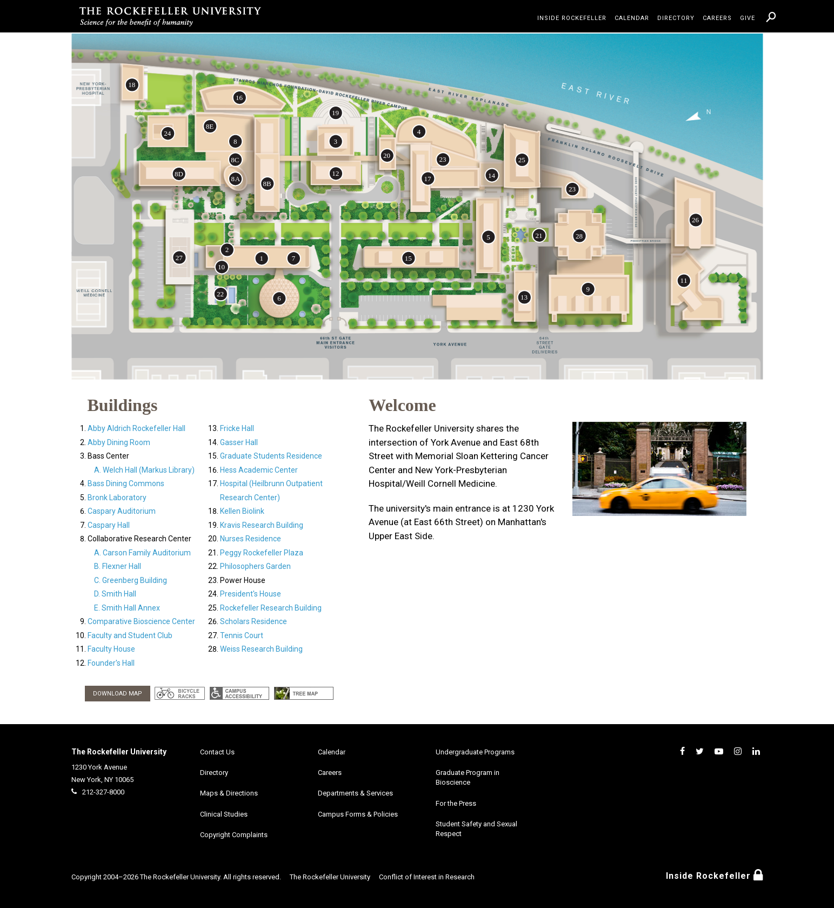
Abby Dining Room (119, 442)
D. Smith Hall (115, 593)
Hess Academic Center (259, 470)
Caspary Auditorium (122, 511)
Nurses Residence (250, 538)
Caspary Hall (109, 525)
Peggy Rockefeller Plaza (261, 552)
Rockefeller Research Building (271, 608)
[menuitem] (771, 17)
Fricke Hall (237, 428)
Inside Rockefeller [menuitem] (571, 18)
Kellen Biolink (242, 511)
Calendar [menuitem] (632, 18)
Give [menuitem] (747, 18)
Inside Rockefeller (714, 876)
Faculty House (111, 649)
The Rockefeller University (118, 751)
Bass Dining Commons (126, 483)
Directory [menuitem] (676, 18)
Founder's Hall (111, 663)
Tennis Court (241, 635)
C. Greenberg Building (130, 580)
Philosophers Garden (255, 566)
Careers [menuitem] (717, 18)
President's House (250, 593)
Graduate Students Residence (271, 456)
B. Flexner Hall (117, 566)
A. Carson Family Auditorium (142, 552)
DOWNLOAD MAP (117, 693)
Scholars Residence (253, 621)
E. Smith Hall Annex (127, 608)
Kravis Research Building (261, 525)
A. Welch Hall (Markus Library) (144, 470)
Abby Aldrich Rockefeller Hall (136, 428)
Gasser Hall (239, 442)
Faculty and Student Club (130, 635)
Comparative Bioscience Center (141, 621)
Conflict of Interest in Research (427, 877)
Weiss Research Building (261, 649)
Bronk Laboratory (117, 497)
